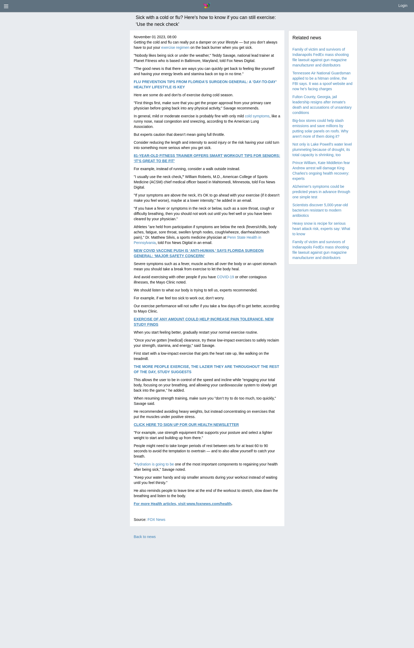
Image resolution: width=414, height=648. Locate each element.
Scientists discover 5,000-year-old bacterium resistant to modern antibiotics (320, 210)
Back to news (145, 537)
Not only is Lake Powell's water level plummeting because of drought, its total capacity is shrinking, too (322, 149)
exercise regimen (175, 47)
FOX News (157, 519)
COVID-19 (225, 277)
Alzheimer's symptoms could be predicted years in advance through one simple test (321, 191)
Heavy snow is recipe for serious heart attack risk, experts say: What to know (321, 228)
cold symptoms (257, 116)
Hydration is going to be (154, 464)
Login (402, 5)
